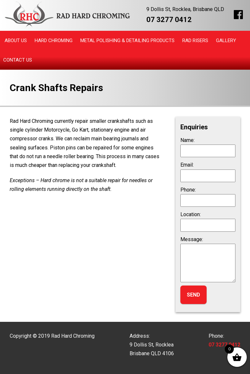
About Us (16, 40)
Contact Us (17, 60)
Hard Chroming (54, 40)
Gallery (226, 40)
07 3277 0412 (169, 20)
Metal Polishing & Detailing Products (127, 40)
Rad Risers (195, 40)
